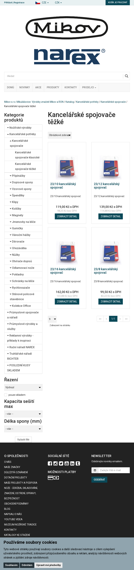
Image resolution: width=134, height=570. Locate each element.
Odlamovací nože (22, 268)
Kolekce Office (20, 305)
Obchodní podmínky (16, 503)
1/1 (114, 318)
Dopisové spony (21, 182)
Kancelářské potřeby (87, 101)
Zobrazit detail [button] (67, 216)
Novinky (24, 87)
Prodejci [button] (89, 87)
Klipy (14, 202)
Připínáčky (17, 175)
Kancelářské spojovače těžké (25, 166)
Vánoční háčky (20, 235)
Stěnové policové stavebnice (22, 296)
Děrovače (17, 241)
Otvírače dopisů (21, 261)
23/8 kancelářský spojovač (106, 270)
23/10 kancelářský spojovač (63, 185)
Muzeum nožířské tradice (20, 524)
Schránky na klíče (22, 281)
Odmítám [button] (27, 565)
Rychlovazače (20, 287)
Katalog (70, 101)
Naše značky (12, 467)
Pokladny (17, 274)
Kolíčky (15, 208)
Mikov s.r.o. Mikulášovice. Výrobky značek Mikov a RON (34, 101)
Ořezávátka (18, 248)
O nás (7, 461)
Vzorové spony (20, 189)
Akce (38, 87)
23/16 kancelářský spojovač (63, 270)
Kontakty (71, 87)
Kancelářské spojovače (113, 101)
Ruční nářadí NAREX (21, 347)
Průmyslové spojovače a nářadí (23, 315)
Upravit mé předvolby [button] (48, 565)
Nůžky (15, 254)
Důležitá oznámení (16, 472)
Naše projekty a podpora (20, 482)
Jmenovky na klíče (22, 222)
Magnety (16, 215)
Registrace (19, 2)
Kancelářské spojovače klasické (27, 155)
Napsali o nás (13, 514)
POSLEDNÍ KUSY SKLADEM (18, 368)
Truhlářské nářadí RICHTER (19, 356)
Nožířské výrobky (19, 127)
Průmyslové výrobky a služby (22, 326)
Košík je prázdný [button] (117, 2)
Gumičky (16, 228)
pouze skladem (17, 394)
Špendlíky (17, 195)
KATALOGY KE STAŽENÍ (17, 535)
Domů (10, 87)
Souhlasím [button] (11, 565)
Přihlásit (8, 2)
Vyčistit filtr (23, 439)
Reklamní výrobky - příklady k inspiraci (20, 338)
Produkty (53, 87)
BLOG (7, 508)
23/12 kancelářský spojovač (107, 185)
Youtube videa (13, 519)
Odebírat (99, 479)
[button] (42, 2)
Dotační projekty (15, 477)
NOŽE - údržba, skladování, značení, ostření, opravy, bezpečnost (21, 493)
